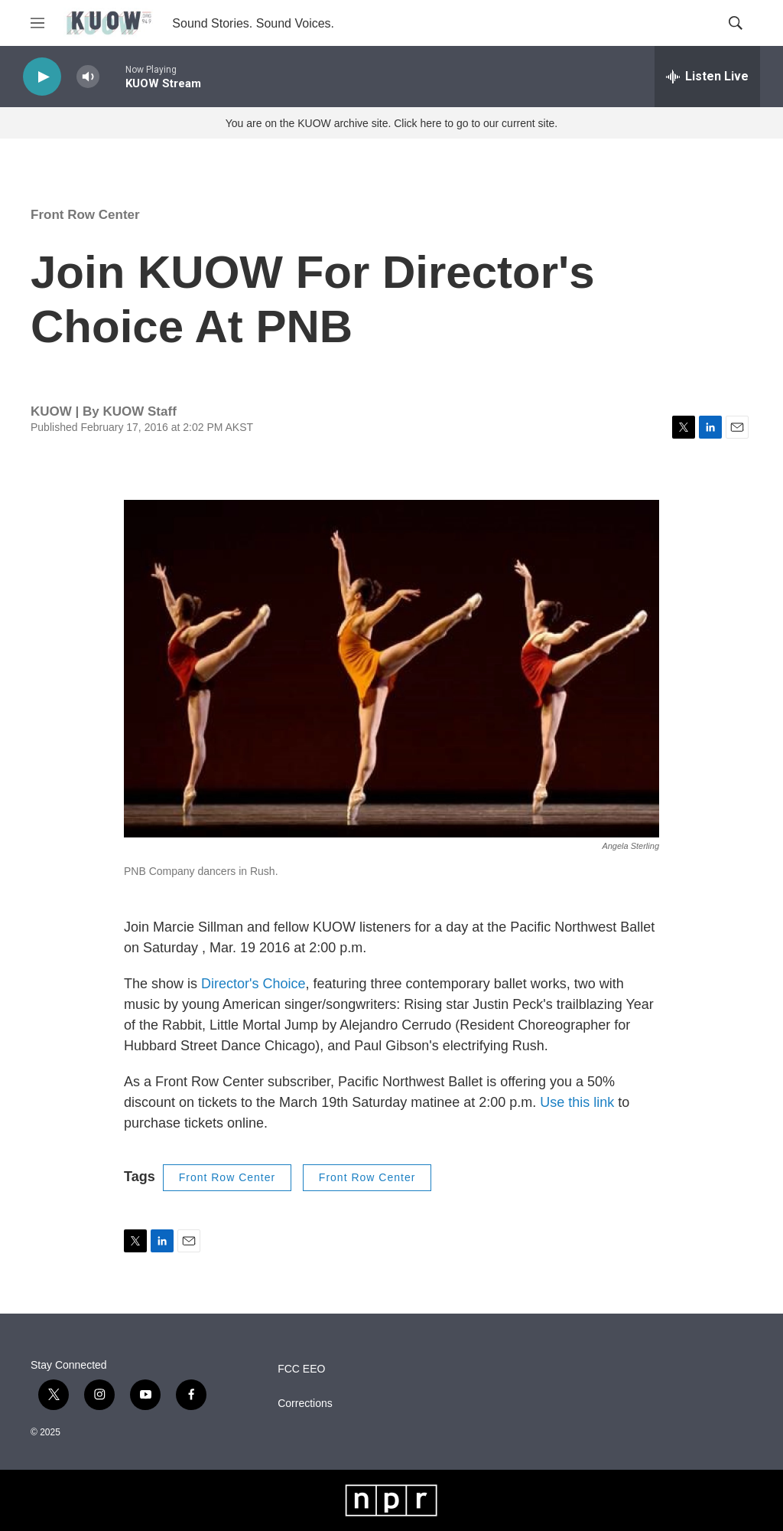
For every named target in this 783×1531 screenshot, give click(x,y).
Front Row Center (85, 214)
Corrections (305, 1403)
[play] (42, 77)
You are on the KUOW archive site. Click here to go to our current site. (391, 123)
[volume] (88, 77)
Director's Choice (253, 983)
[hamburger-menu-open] (37, 23)
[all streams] (707, 76)
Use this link (577, 1102)
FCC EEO (301, 1369)
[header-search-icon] (735, 23)
